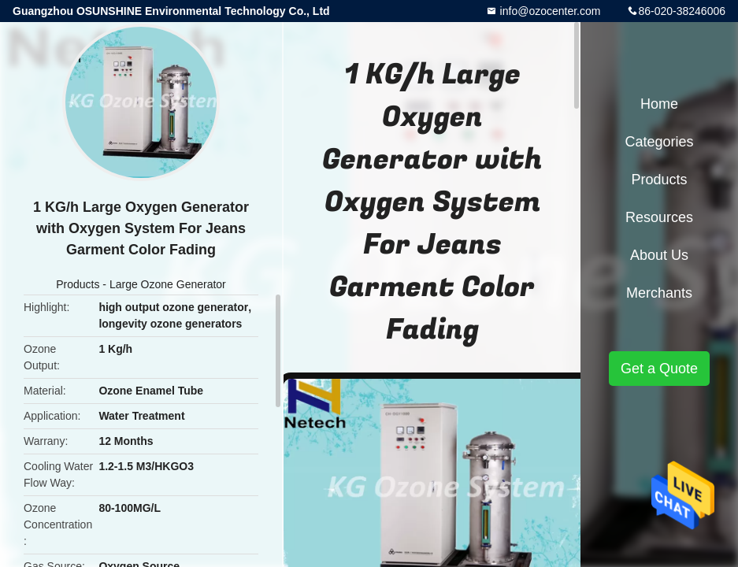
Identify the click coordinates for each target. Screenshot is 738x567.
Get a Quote (659, 368)
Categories (659, 142)
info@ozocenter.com (549, 11)
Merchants (659, 293)
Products (77, 284)
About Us (659, 255)
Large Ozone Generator (167, 284)
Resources (659, 217)
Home (659, 104)
